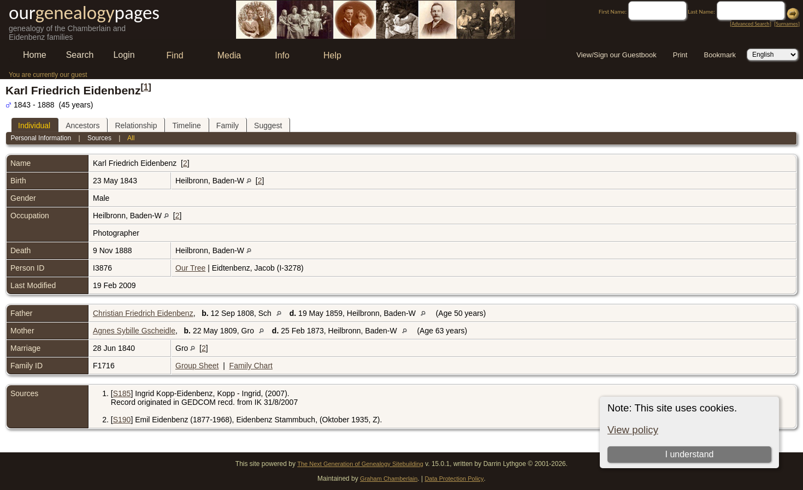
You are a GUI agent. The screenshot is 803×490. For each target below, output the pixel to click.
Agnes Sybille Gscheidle (134, 330)
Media (229, 55)
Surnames (787, 23)
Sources (99, 138)
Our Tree (190, 268)
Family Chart (251, 365)
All (130, 138)
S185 (122, 393)
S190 (122, 419)
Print (680, 55)
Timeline (186, 125)
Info (282, 55)
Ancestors (82, 125)
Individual (34, 125)
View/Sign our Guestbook (616, 55)
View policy (632, 429)
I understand (689, 454)
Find (175, 55)
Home (34, 54)
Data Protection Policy (453, 478)
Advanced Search (750, 23)
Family (227, 125)
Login (123, 54)
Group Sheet (197, 365)
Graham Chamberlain (388, 478)
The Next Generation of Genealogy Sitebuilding (360, 464)
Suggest (268, 125)
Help (332, 55)
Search (80, 54)
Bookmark (720, 55)
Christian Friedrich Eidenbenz (143, 313)
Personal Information (40, 138)
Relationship (136, 125)
